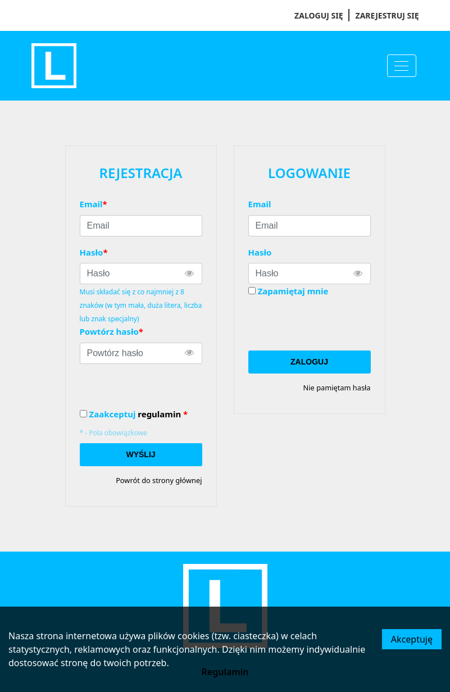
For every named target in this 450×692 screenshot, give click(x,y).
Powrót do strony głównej (159, 480)
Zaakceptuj (138, 414)
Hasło (260, 252)
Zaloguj (309, 361)
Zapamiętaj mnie (293, 291)
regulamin (159, 414)
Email (259, 204)
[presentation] (333, 324)
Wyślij (140, 454)
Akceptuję (412, 639)
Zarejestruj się (387, 15)
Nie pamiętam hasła (337, 388)
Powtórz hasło (111, 331)
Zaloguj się (318, 15)
